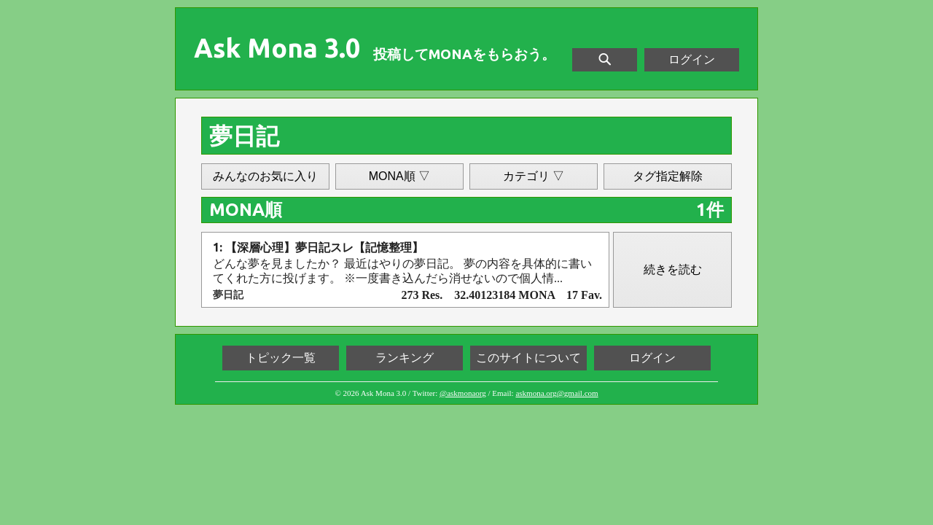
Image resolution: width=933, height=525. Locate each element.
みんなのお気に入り (265, 176)
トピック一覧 (281, 357)
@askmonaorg (463, 393)
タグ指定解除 (668, 176)
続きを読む (673, 269)
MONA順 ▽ (399, 176)
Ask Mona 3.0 (277, 48)
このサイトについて (528, 357)
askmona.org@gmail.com (556, 393)
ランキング (404, 357)
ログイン (691, 59)
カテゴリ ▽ (533, 176)
